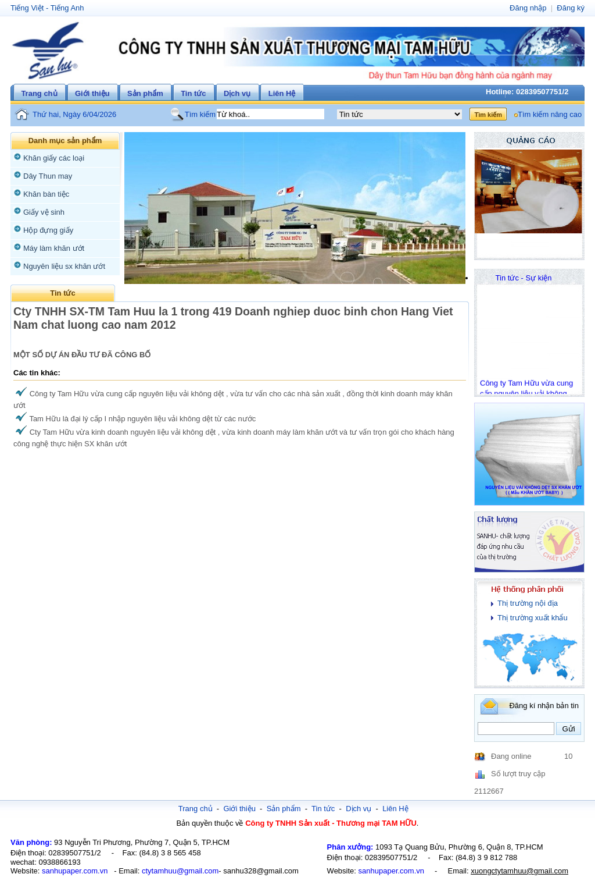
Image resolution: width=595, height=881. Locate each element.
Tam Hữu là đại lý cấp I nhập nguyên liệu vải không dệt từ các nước (142, 418)
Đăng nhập (528, 7)
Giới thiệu (92, 93)
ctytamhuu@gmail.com (180, 870)
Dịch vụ (237, 93)
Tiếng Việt (27, 7)
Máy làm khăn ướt (53, 248)
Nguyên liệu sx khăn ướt (64, 266)
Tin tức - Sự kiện (524, 277)
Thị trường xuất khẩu (532, 617)
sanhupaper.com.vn (74, 870)
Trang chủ (39, 93)
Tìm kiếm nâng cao (550, 114)
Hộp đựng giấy (48, 230)
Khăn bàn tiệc (46, 194)
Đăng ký (571, 7)
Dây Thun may (47, 176)
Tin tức (193, 93)
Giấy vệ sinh (43, 212)
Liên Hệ (282, 93)
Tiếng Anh (67, 7)
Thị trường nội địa (527, 603)
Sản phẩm (145, 93)
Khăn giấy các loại (53, 158)
